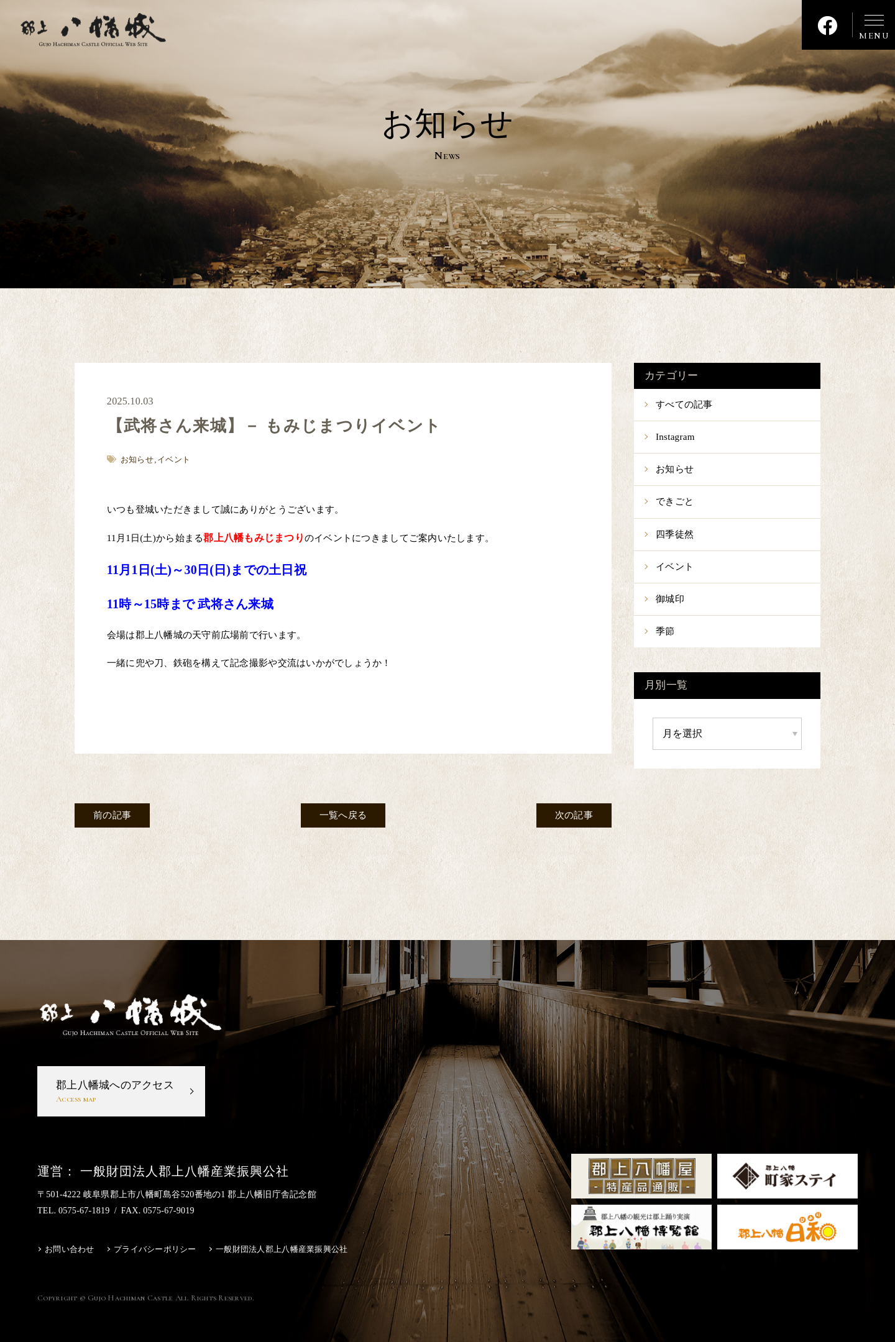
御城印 (670, 599)
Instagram (675, 437)
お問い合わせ (69, 1249)
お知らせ (675, 469)
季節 (665, 631)
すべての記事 (684, 404)
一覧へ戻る (343, 815)
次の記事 (574, 815)
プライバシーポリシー (155, 1249)
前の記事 (112, 815)
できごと (675, 501)
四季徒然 (675, 534)
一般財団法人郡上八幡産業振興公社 (281, 1249)
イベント (675, 567)
